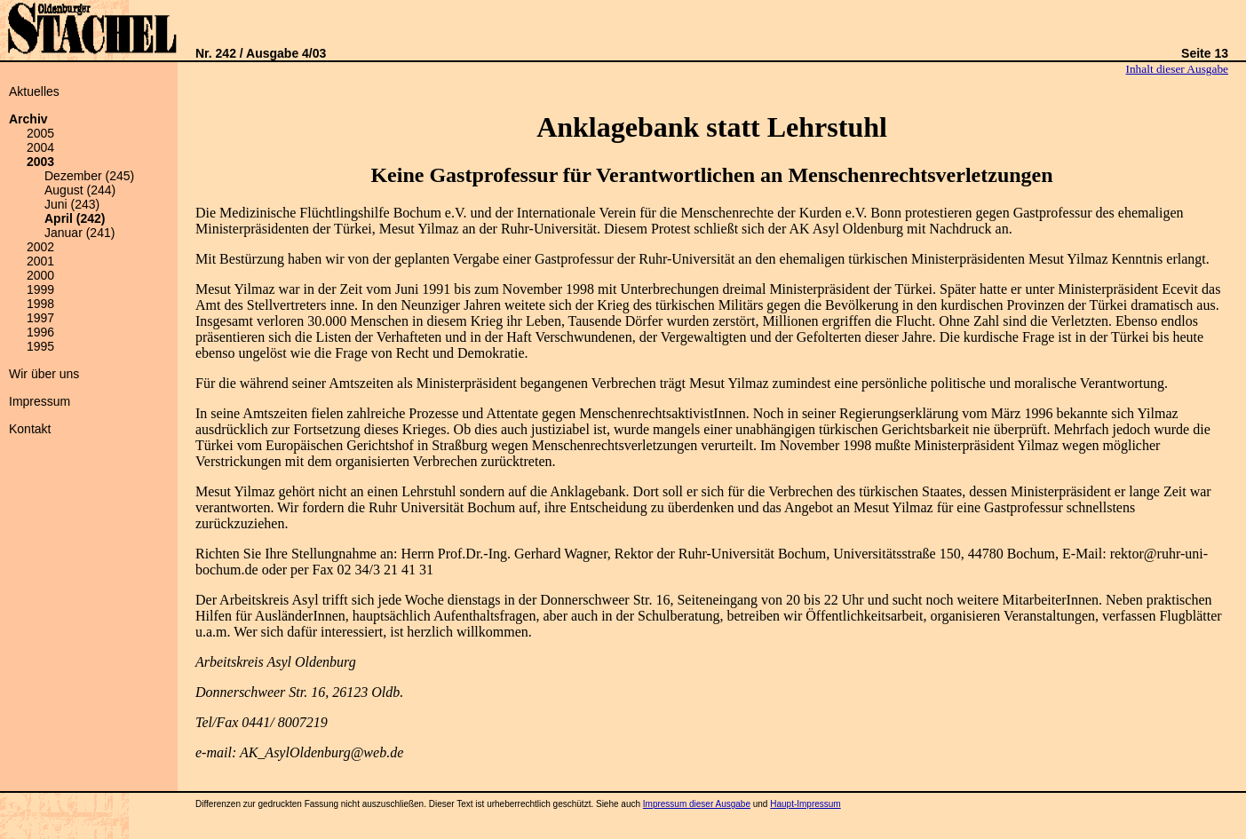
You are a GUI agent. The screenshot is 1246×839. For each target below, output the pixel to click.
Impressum (39, 401)
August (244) (79, 190)
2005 (40, 133)
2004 (40, 147)
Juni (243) (71, 204)
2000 (40, 275)
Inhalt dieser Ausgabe (1177, 68)
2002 (40, 247)
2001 (40, 261)
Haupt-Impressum (805, 804)
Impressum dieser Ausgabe (696, 804)
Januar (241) (79, 233)
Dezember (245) (89, 176)
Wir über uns (44, 374)
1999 (40, 289)
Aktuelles (34, 91)
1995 (40, 346)
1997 (40, 318)
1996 (40, 332)
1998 (40, 304)
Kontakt (30, 429)
